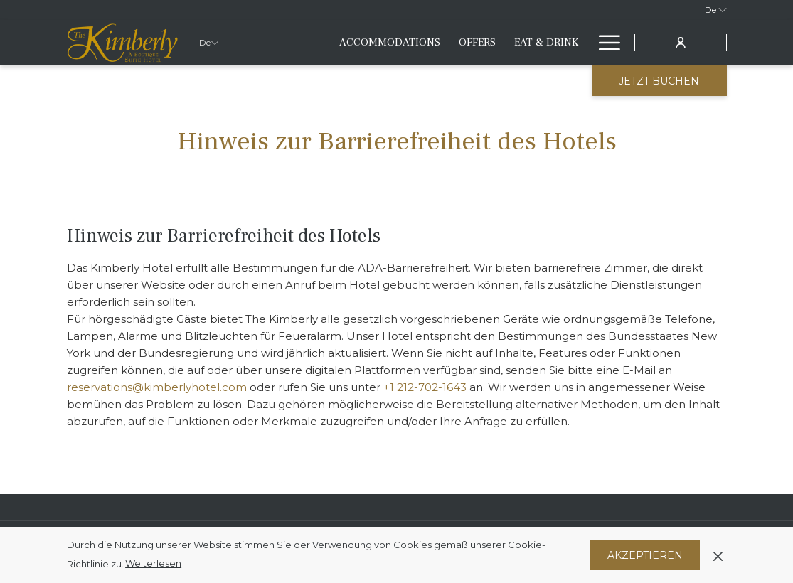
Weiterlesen (153, 563)
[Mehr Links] (604, 42)
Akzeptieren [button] (645, 555)
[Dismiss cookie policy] (718, 554)
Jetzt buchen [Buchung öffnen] (659, 81)
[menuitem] (389, 42)
